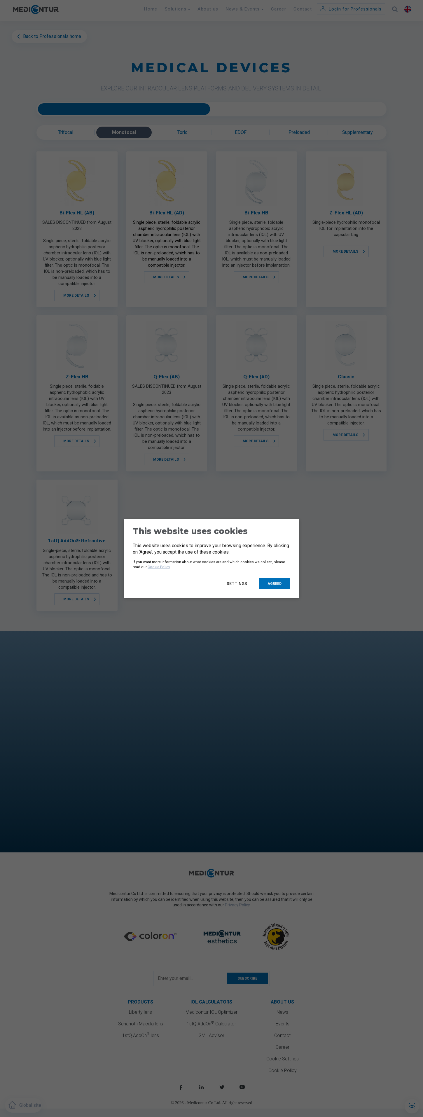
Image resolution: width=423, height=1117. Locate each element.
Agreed (275, 584)
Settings (238, 584)
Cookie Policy (159, 566)
